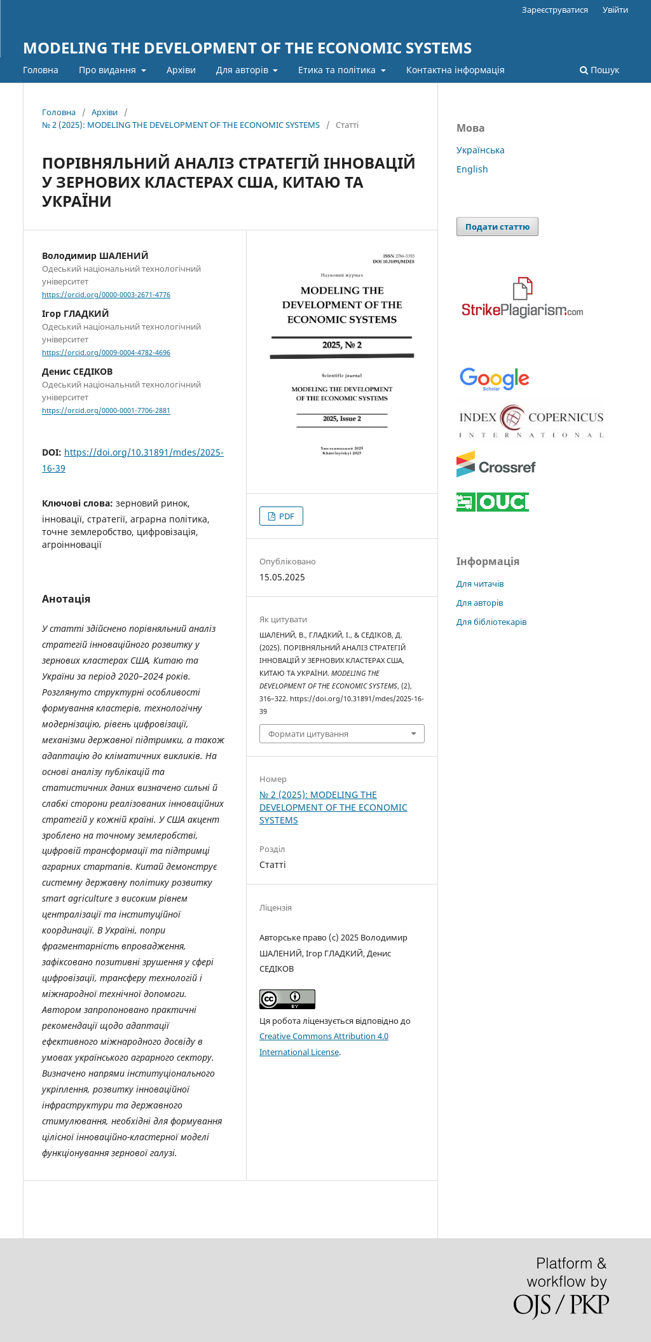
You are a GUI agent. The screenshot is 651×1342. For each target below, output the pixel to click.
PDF (285, 516)
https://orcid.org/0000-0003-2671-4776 (106, 294)
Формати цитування (308, 733)
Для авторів (243, 70)
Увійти (615, 9)
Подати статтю (497, 226)
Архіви (181, 70)
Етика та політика (338, 70)
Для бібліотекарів (491, 621)
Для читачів (480, 583)
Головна (40, 70)
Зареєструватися (555, 9)
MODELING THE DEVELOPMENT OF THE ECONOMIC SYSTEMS (247, 47)
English (472, 169)
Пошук (599, 70)
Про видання (109, 70)
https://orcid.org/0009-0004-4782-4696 (106, 352)
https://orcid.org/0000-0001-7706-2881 (106, 411)
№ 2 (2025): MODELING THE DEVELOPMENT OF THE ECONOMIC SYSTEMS (181, 124)
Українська (480, 150)
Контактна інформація (455, 70)
